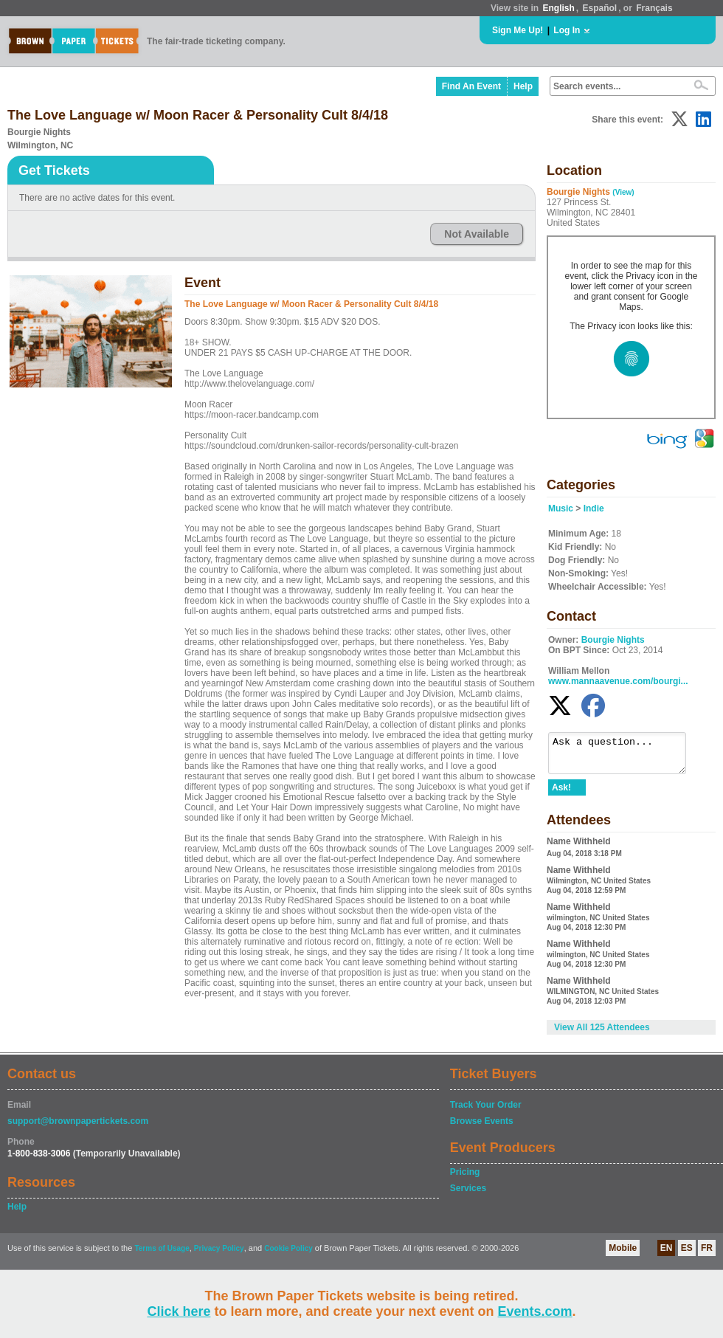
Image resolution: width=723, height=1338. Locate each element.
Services (468, 1195)
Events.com (535, 1311)
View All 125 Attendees (602, 1034)
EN (666, 1254)
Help (523, 86)
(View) (623, 192)
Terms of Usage (161, 1255)
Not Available (476, 234)
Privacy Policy (219, 1255)
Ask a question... (624, 756)
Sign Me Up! (517, 30)
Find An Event (471, 86)
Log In (566, 30)
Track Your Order (486, 1111)
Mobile (623, 1254)
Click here (178, 1311)
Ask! (561, 794)
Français (654, 8)
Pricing (465, 1178)
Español (600, 8)
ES (687, 1254)
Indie (594, 508)
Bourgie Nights (613, 640)
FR (707, 1254)
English (558, 8)
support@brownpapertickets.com (77, 1128)
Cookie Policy (288, 1255)
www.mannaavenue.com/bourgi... (618, 681)
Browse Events (481, 1128)
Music (560, 508)
